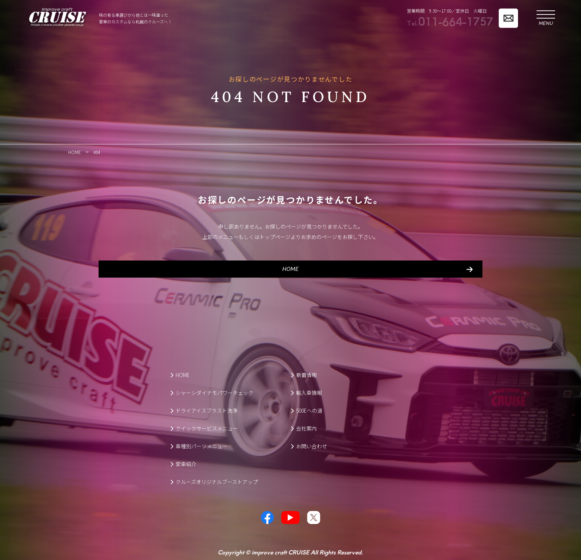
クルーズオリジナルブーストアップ (214, 481)
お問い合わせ (308, 445)
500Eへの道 (306, 410)
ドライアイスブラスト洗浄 (204, 410)
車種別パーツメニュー (199, 445)
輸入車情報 (306, 392)
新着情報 (303, 374)
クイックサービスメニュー (204, 428)
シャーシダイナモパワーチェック (211, 392)
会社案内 (303, 428)
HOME (290, 268)
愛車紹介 (183, 463)
